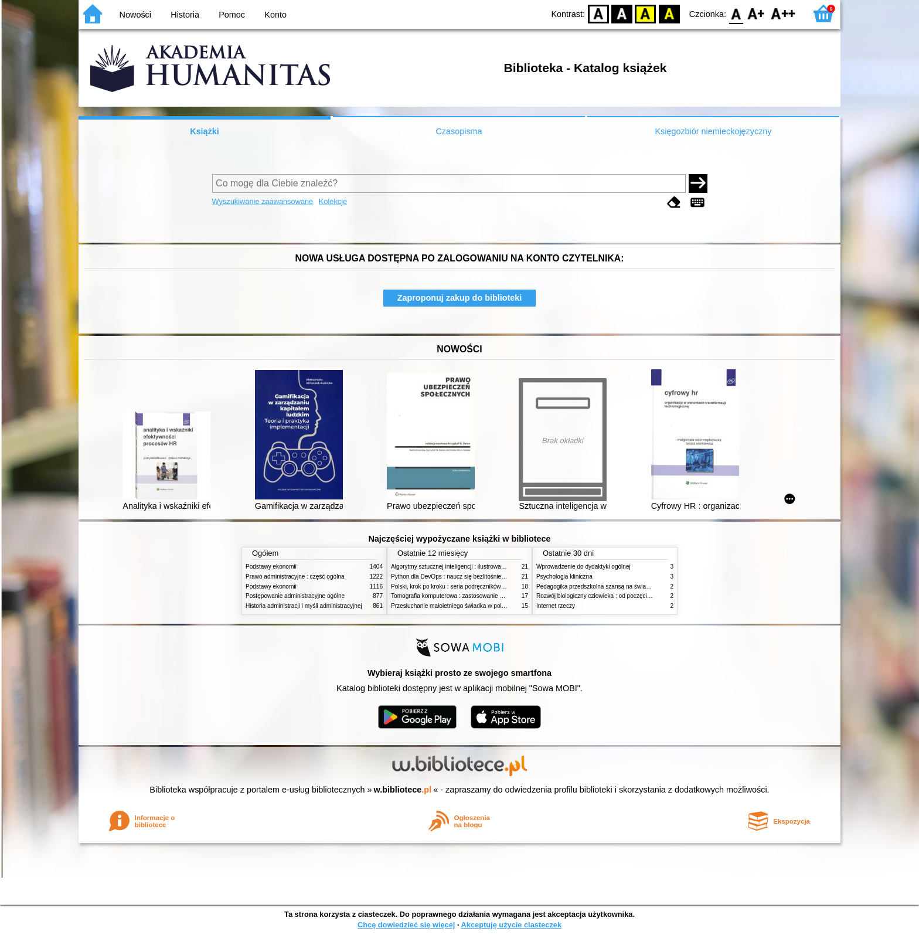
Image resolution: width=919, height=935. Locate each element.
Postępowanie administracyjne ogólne (295, 596)
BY (669, 13)
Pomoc (232, 14)
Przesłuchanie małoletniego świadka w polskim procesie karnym (475, 606)
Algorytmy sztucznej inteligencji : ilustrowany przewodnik (465, 566)
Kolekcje (333, 201)
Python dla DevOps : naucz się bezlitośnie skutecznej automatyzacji (480, 576)
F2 (783, 13)
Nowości (135, 14)
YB (645, 13)
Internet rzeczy (555, 606)
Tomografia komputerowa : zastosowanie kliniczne (456, 596)
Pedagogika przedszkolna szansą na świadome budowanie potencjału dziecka (638, 586)
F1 (756, 13)
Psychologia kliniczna (564, 576)
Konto (275, 14)
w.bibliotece (403, 789)
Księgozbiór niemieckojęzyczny (713, 131)
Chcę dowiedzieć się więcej (406, 924)
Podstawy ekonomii (271, 566)
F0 (735, 13)
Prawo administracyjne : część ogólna (295, 576)
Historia (185, 14)
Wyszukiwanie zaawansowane (263, 201)
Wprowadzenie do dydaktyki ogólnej (583, 566)
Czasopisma (458, 131)
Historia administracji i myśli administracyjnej (304, 606)
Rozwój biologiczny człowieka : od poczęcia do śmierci (607, 596)
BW (621, 13)
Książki (204, 131)
